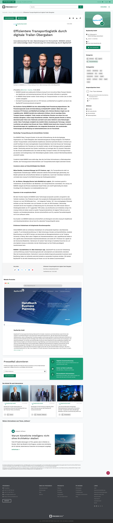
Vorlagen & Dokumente (81, 494)
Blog (77, 496)
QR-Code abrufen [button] (92, 111)
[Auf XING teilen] (25, 269)
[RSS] (98, 506)
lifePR (95, 503)
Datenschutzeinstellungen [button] (100, 492)
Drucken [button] (90, 109)
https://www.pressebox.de (11, 496)
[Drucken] (69, 18)
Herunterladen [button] (91, 113)
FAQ (40, 492)
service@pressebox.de (9, 494)
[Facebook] (94, 506)
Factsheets (78, 490)
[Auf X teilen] (22, 269)
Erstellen (59, 490)
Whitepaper (79, 488)
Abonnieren (10, 18)
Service (41, 494)
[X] (100, 506)
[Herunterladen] (76, 18)
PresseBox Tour (9, 1)
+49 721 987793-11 (9, 492)
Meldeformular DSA (99, 494)
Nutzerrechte (97, 496)
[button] (42, 66)
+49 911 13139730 (92, 38)
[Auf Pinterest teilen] (32, 269)
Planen (59, 488)
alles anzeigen (18, 350)
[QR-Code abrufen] (73, 18)
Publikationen (79, 492)
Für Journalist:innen (62, 496)
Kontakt (21, 18)
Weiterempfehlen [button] (92, 115)
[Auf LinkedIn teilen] (29, 269)
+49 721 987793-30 (9, 490)
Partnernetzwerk (43, 488)
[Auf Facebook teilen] (18, 269)
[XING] (102, 506)
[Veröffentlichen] (108, 473)
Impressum (97, 498)
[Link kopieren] (14, 269)
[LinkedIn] (96, 506)
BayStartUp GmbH (22, 24)
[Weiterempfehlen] (80, 18)
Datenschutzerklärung (99, 490)
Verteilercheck (97, 500)
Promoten (59, 492)
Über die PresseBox (45, 485)
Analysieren (60, 494)
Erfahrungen (42, 490)
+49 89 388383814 (93, 98)
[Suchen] (80, 6)
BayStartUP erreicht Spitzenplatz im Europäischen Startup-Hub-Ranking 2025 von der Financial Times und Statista (15, 408)
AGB (95, 488)
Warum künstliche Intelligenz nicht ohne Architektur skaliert (30, 437)
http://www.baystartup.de (94, 43)
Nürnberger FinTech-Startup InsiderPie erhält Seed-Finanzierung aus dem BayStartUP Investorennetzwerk (42, 408)
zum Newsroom (93, 47)
